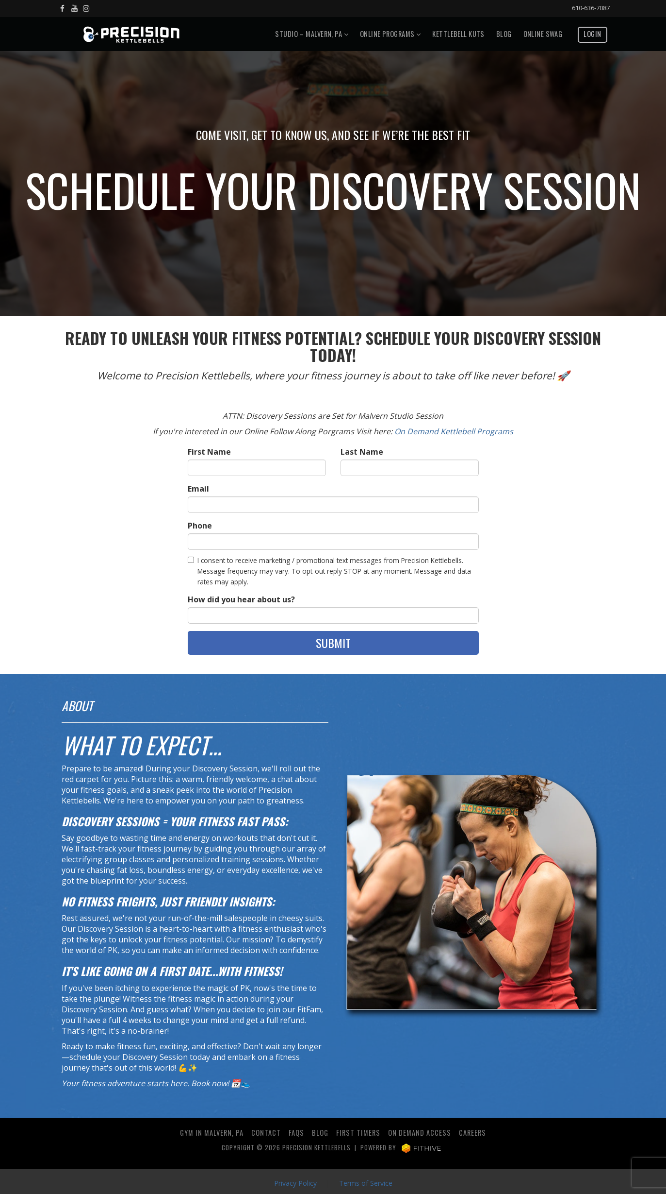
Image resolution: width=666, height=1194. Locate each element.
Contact (266, 1132)
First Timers (358, 1132)
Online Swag (543, 34)
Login (592, 34)
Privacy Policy (295, 1183)
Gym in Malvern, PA (212, 1132)
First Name (209, 451)
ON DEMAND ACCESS (419, 1132)
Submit (333, 642)
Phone (200, 525)
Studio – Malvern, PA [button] (311, 34)
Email (198, 488)
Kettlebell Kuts (458, 34)
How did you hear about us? (241, 599)
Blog (504, 34)
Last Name (362, 451)
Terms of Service (365, 1183)
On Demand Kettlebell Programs (453, 431)
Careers (472, 1132)
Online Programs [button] (390, 34)
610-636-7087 (591, 7)
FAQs (296, 1132)
